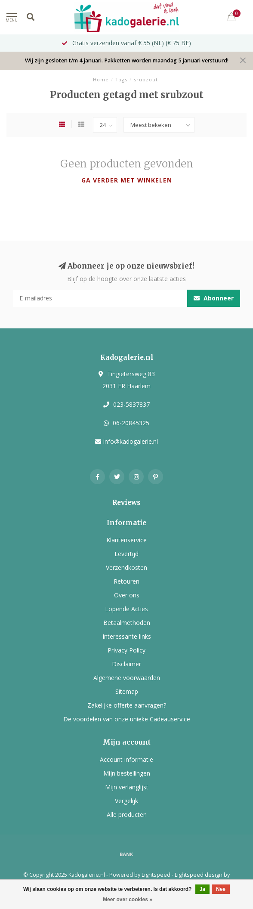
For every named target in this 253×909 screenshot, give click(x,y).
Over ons (126, 595)
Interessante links (126, 636)
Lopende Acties (126, 609)
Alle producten (127, 814)
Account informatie (126, 759)
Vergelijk (126, 801)
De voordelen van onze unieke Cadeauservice (126, 719)
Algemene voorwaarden (126, 678)
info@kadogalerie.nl (130, 441)
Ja (202, 889)
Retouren (126, 581)
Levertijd (126, 554)
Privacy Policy (126, 650)
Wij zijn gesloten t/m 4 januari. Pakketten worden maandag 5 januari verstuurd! (126, 60)
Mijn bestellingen (126, 773)
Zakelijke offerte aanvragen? (126, 705)
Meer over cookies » (127, 900)
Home (101, 79)
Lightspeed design (198, 874)
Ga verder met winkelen (126, 180)
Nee (220, 889)
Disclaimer (126, 664)
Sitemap (126, 691)
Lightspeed (156, 874)
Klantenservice (126, 540)
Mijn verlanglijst (126, 787)
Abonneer (214, 298)
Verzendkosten (126, 567)
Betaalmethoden (126, 622)
